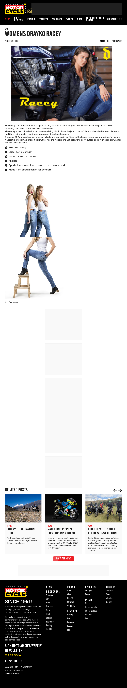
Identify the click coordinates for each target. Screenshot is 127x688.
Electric (49, 603)
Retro (48, 611)
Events (69, 19)
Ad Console (11, 303)
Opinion (70, 627)
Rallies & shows (91, 611)
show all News (63, 559)
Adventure (50, 596)
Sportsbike (50, 622)
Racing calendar (91, 608)
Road (48, 615)
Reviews (88, 595)
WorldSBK (71, 606)
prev (115, 491)
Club (69, 595)
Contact (109, 603)
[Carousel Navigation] (117, 491)
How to (70, 619)
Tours (87, 619)
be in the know (12, 656)
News (7, 19)
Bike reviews (18, 19)
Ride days (88, 615)
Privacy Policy (26, 667)
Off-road (70, 603)
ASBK (69, 591)
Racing (31, 19)
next (120, 491)
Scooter (49, 618)
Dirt (47, 599)
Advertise (109, 599)
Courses (88, 604)
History (70, 615)
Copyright (9, 667)
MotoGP (70, 599)
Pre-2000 (49, 607)
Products (57, 19)
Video (79, 19)
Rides (69, 630)
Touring (49, 626)
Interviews (71, 623)
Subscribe (112, 19)
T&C (16, 667)
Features (43, 19)
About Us (110, 588)
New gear (88, 591)
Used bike (49, 630)
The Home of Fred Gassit (95, 19)
